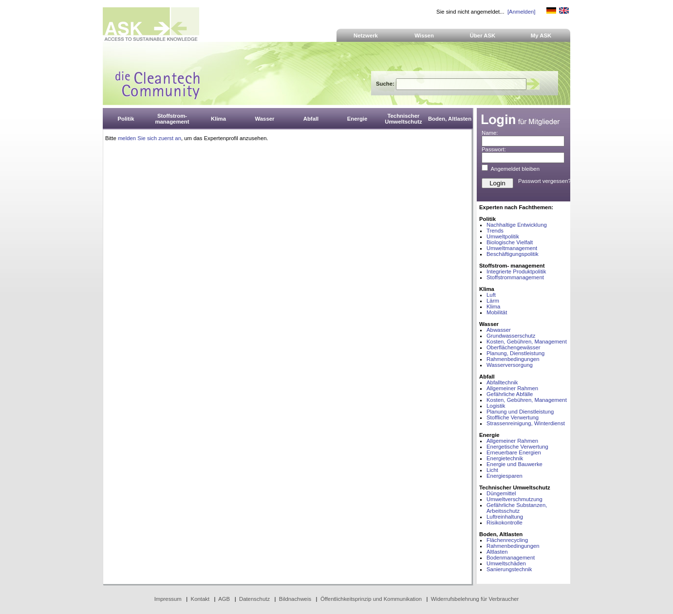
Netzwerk (366, 35)
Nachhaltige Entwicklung (516, 225)
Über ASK (483, 35)
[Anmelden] (521, 12)
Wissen (424, 35)
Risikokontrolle (504, 522)
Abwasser (498, 330)
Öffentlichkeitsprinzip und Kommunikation (371, 599)
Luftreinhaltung (504, 517)
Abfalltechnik (502, 382)
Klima (493, 306)
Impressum (168, 599)
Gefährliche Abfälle (509, 394)
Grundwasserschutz (510, 336)
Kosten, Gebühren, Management (526, 341)
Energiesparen (504, 476)
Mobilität (496, 312)
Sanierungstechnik (509, 569)
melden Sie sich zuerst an (149, 138)
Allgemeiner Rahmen (512, 388)
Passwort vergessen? (544, 181)
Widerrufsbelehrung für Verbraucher (475, 599)
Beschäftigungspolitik (512, 254)
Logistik (495, 406)
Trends (495, 231)
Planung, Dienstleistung (515, 353)
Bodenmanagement (510, 557)
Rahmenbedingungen (513, 359)
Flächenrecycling (507, 540)
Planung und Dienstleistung (520, 412)
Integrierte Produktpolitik (516, 271)
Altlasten (497, 552)
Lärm (492, 301)
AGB (224, 599)
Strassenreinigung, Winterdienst (525, 423)
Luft (491, 295)
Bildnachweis (295, 599)
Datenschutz (254, 599)
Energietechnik (504, 458)
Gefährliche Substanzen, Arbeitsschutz (516, 508)
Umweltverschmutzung (514, 499)
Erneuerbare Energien (513, 452)
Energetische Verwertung (517, 447)
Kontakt (200, 599)
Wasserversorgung (509, 365)
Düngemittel (501, 493)
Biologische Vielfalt (509, 242)
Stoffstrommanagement (515, 277)
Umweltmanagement (511, 248)
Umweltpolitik (502, 236)
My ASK (541, 35)
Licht (492, 470)
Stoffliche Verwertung (512, 417)
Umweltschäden (506, 563)
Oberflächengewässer (513, 347)
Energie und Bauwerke (514, 464)
